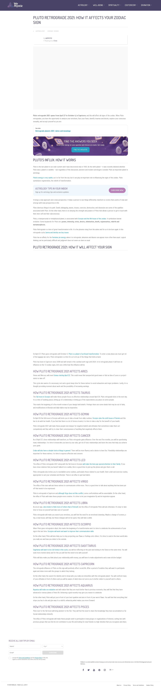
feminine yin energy (59, 237)
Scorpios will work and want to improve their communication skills (71, 531)
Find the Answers (80, 150)
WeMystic (48, 38)
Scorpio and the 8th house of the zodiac (92, 219)
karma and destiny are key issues (57, 232)
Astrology (40, 31)
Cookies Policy (150, 685)
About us (119, 685)
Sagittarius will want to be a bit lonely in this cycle (50, 550)
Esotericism (130, 5)
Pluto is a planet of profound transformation (84, 354)
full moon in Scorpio (43, 397)
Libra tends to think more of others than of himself (60, 507)
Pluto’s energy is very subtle (43, 178)
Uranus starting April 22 (62, 375)
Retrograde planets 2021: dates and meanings (53, 131)
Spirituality (113, 5)
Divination (145, 5)
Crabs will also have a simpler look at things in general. (52, 451)
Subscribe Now (117, 190)
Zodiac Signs (53, 31)
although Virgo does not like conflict (70, 493)
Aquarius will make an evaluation (44, 590)
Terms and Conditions (138, 685)
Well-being (98, 5)
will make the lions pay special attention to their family (101, 464)
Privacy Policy (127, 685)
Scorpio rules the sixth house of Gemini (106, 418)
